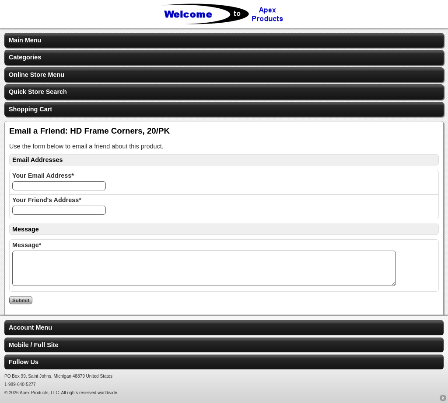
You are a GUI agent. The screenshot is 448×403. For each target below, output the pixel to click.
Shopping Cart (30, 109)
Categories (25, 57)
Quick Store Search (38, 91)
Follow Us (23, 361)
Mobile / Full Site (34, 344)
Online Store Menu (36, 74)
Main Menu (25, 40)
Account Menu (30, 327)
